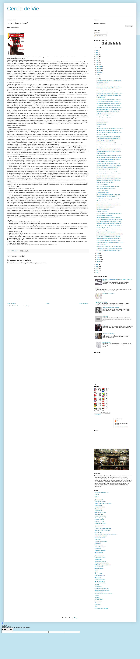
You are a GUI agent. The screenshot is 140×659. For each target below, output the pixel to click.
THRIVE (98, 126)
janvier (98, 261)
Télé (96, 606)
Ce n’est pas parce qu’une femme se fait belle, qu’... (109, 130)
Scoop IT (97, 602)
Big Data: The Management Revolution (106, 140)
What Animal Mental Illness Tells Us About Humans (109, 165)
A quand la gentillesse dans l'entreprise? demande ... (109, 159)
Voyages (97, 597)
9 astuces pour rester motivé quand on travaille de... (109, 105)
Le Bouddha (105, 316)
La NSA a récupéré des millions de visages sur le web (109, 219)
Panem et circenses (101, 124)
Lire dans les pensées (100, 561)
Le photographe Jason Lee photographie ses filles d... (109, 87)
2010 (97, 270)
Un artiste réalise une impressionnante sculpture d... (109, 238)
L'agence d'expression (100, 550)
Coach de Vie (98, 508)
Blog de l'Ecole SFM (100, 575)
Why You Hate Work (101, 244)
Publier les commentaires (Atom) (21, 305)
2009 (97, 272)
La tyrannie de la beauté (102, 82)
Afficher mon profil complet (121, 426)
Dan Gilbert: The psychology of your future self (107, 198)
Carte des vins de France (108, 293)
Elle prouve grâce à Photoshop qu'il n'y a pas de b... (109, 91)
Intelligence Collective (100, 501)
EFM (96, 570)
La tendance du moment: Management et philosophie (109, 248)
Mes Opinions (98, 532)
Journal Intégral (99, 592)
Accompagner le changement (102, 588)
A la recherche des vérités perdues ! (103, 593)
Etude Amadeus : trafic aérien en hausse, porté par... (109, 213)
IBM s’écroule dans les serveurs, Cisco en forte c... (109, 205)
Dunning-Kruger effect (102, 147)
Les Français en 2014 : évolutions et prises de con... (109, 95)
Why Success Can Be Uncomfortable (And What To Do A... (110, 242)
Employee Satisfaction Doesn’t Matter (105, 176)
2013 (97, 264)
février (98, 259)
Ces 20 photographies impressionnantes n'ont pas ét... (109, 155)
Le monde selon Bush (102, 211)
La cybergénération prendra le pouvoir (106, 207)
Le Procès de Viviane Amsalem (104, 114)
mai (98, 253)
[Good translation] (4, 629)
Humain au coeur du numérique (102, 530)
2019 (97, 54)
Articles (97, 32)
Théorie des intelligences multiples (111, 307)
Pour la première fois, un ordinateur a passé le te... (108, 163)
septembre (99, 72)
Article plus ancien (84, 303)
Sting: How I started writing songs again (106, 232)
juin (98, 78)
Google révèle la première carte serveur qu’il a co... (109, 203)
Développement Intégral (101, 536)
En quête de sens (99, 568)
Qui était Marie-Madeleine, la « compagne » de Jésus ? (110, 128)
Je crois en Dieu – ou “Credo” (103, 118)
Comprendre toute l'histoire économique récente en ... (109, 223)
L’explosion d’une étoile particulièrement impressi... (109, 151)
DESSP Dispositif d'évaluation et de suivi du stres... (109, 194)
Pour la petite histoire (100, 537)
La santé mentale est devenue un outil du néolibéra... (109, 80)
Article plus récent (12, 303)
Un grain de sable (99, 521)
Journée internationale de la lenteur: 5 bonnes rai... (109, 101)
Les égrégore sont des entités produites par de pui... (109, 99)
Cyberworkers (98, 527)
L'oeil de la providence (101, 302)
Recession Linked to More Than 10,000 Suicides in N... (110, 145)
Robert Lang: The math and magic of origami (107, 167)
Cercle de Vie (23, 9)
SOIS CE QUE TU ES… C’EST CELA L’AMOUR (108, 89)
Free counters (97, 414)
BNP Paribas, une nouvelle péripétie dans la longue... (109, 221)
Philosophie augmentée (100, 523)
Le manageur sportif (100, 581)
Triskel (96, 288)
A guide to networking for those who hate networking (109, 230)
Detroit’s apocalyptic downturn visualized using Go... (109, 217)
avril (98, 255)
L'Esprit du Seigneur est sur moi (102, 565)
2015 (97, 62)
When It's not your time (102, 201)
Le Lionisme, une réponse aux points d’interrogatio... (109, 250)
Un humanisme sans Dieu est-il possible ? (106, 196)
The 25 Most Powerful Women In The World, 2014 (108, 236)
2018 (97, 56)
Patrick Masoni (98, 505)
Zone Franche (98, 586)
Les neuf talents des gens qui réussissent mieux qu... (109, 103)
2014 (97, 64)
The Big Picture (99, 599)
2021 (97, 50)
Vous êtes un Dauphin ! (102, 184)
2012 (97, 266)
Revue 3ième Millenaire (100, 516)
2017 (97, 58)
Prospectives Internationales (102, 563)
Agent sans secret (99, 555)
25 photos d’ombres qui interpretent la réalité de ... (108, 180)
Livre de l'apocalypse (100, 546)
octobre (99, 70)
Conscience (98, 539)
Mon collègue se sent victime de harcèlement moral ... (109, 246)
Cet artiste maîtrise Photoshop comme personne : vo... (109, 132)
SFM (96, 572)
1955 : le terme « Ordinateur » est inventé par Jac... (109, 138)
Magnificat (105, 325)
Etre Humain (98, 577)
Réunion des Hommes (100, 512)
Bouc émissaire (100, 120)
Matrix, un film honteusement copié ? (105, 182)
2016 (97, 60)
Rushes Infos (98, 601)
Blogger (76, 617)
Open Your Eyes (99, 514)
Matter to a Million (101, 153)
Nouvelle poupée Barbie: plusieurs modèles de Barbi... (109, 107)
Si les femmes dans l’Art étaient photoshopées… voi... (109, 93)
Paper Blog (97, 543)
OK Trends (97, 604)
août (98, 74)
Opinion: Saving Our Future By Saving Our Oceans (109, 149)
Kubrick (97, 496)
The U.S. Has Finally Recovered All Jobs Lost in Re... (109, 174)
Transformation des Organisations (103, 503)
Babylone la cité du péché (103, 209)
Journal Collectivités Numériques (103, 528)
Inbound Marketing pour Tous (102, 492)
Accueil (48, 303)
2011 (97, 268)
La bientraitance (99, 552)
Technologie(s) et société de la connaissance (105, 534)
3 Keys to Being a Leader (103, 192)
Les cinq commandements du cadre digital (107, 142)
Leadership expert (101, 97)
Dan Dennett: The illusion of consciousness (107, 169)
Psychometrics (98, 510)
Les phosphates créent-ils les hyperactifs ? (107, 172)
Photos (97, 595)
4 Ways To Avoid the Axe (102, 190)
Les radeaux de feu (99, 507)
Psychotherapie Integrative (101, 608)
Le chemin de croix (101, 84)
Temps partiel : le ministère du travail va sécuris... (108, 111)
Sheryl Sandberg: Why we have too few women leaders (110, 234)
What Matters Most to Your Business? (105, 161)
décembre (99, 66)
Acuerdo (97, 584)
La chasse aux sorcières (102, 122)
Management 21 (99, 499)
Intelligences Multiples (100, 583)
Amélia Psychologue (100, 579)
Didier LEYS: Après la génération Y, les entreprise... (109, 136)
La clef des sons (106, 342)
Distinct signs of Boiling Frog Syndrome (106, 188)
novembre (99, 68)
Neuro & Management (100, 518)
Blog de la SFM (99, 574)
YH (117, 421)
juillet (98, 76)
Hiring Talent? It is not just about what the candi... (108, 186)
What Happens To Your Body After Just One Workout (109, 225)
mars (98, 257)
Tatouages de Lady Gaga (108, 333)
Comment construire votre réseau (104, 215)
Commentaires (99, 35)
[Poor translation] (10, 629)
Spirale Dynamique (99, 525)
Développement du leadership (102, 590)
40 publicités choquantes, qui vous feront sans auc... (109, 178)
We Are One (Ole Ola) (102, 134)
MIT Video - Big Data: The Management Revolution (109, 227)
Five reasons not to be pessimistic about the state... (109, 240)
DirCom (97, 498)
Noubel (97, 494)
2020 (97, 52)
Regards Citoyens (99, 519)
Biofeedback (98, 548)
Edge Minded (98, 559)
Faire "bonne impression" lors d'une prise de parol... (109, 109)
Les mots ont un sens (100, 557)
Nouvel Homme (99, 545)
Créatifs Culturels (99, 554)
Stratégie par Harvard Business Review (106, 116)
